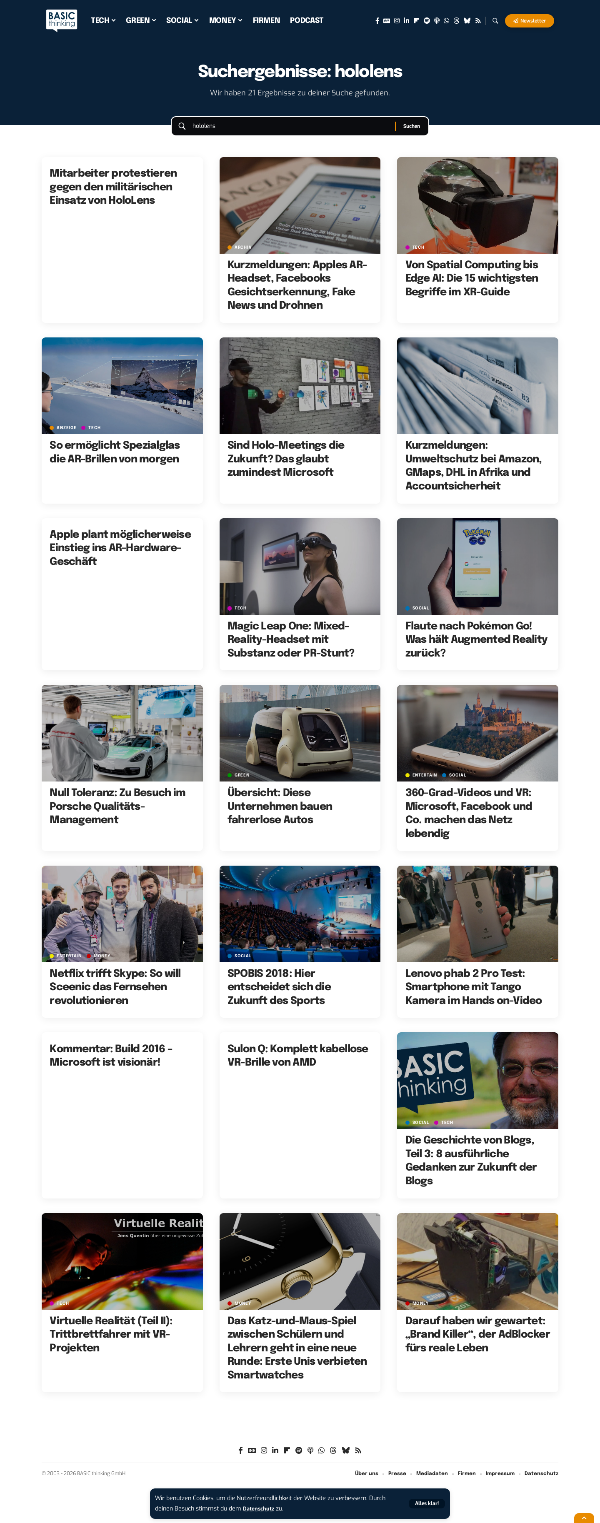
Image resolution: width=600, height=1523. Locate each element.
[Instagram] (397, 21)
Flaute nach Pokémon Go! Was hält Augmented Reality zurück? (476, 648)
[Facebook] (377, 21)
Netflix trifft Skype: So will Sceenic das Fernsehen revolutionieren (115, 995)
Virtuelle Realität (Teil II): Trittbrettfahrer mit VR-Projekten (111, 1343)
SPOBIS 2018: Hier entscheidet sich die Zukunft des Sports (279, 995)
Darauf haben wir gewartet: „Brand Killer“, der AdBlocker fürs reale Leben (477, 1343)
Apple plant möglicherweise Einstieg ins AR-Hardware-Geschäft (120, 556)
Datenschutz (261, 1509)
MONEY (105, 963)
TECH (419, 255)
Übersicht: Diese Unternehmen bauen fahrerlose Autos (280, 815)
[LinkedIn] (406, 21)
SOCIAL (422, 616)
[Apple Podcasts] (437, 21)
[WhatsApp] (446, 21)
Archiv (244, 255)
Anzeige (67, 436)
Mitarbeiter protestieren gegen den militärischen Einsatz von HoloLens (113, 196)
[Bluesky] (467, 21)
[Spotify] (427, 21)
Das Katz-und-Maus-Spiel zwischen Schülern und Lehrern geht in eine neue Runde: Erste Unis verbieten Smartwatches (297, 1356)
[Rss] (478, 21)
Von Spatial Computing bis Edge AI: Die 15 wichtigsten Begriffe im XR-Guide (471, 287)
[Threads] (456, 21)
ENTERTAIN (426, 783)
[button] (426, 1503)
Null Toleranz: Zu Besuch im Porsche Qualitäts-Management (117, 815)
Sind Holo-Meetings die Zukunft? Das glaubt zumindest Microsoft (286, 468)
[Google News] (386, 21)
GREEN (243, 783)
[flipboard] (416, 21)
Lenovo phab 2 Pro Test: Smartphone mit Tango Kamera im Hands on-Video (473, 995)
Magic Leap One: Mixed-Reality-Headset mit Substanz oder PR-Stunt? (291, 648)
